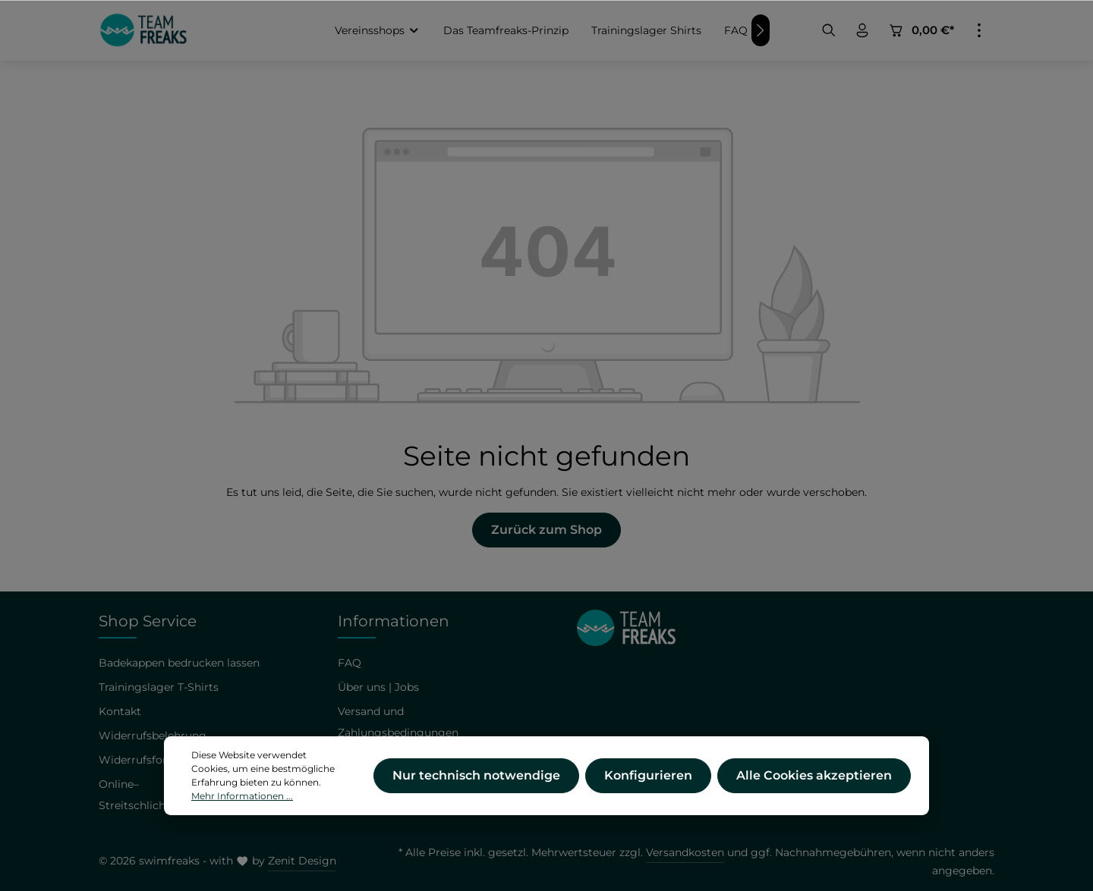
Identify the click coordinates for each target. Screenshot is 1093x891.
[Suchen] (829, 30)
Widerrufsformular (149, 760)
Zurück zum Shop (546, 529)
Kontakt (120, 711)
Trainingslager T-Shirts (159, 687)
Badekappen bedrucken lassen (179, 663)
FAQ (349, 663)
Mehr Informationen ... (242, 806)
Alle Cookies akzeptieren (814, 786)
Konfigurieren (648, 786)
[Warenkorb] (920, 30)
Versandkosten (685, 852)
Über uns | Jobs (378, 687)
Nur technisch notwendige (476, 786)
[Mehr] (979, 30)
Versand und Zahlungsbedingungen (398, 721)
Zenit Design (302, 860)
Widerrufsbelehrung (152, 735)
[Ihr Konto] (862, 30)
